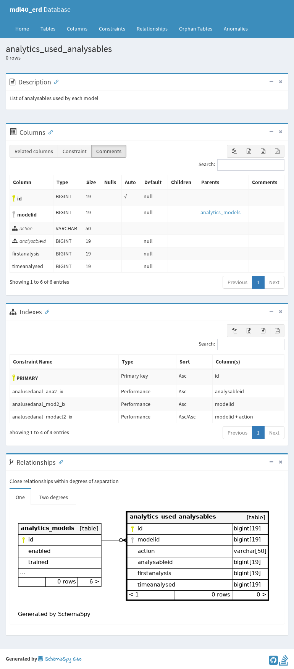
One (20, 497)
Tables (50, 28)
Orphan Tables (195, 28)
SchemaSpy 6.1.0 (59, 659)
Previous (237, 282)
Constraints (112, 28)
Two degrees (53, 497)
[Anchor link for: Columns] (48, 131)
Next (274, 282)
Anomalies (236, 28)
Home (22, 28)
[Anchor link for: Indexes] (45, 311)
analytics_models (220, 212)
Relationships (152, 28)
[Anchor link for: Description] (54, 81)
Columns (77, 28)
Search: (241, 165)
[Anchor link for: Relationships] (59, 461)
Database (40, 9)
